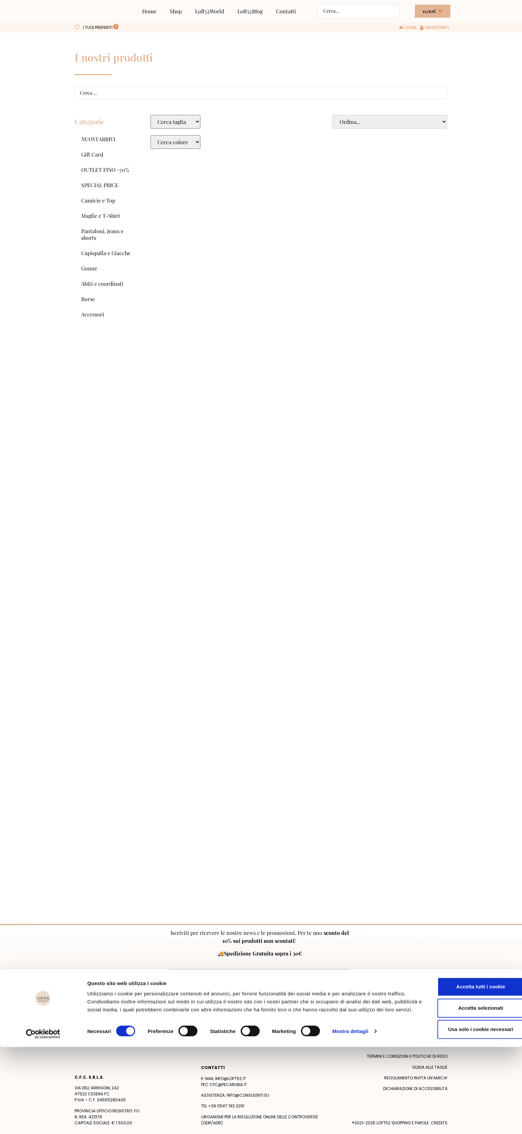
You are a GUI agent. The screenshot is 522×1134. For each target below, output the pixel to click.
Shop (176, 11)
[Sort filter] (390, 122)
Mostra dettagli (350, 1121)
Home (149, 11)
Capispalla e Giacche (105, 252)
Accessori (92, 314)
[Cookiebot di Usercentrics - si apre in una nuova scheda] (43, 1121)
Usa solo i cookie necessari (466, 1111)
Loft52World (209, 11)
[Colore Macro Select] (175, 142)
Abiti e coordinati (102, 283)
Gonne (89, 268)
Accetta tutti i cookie (466, 1068)
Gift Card (92, 154)
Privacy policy (431, 1045)
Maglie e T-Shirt (100, 215)
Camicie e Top (98, 200)
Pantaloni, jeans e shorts (102, 234)
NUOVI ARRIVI (98, 139)
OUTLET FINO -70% (105, 169)
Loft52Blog (250, 11)
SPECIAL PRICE (100, 185)
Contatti (286, 11)
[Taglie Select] (175, 122)
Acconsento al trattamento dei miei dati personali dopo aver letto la (259, 990)
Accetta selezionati (466, 1089)
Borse (88, 298)
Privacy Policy (328, 990)
